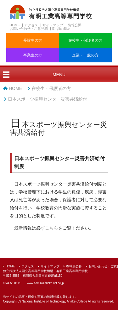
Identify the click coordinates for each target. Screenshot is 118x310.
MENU (59, 74)
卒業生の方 (32, 55)
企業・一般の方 (85, 55)
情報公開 (74, 25)
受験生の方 (32, 40)
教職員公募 (74, 266)
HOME (14, 25)
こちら (51, 227)
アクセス (31, 25)
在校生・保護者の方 (85, 40)
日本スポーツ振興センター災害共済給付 (47, 99)
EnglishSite (61, 28)
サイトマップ (52, 25)
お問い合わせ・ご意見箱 (29, 28)
